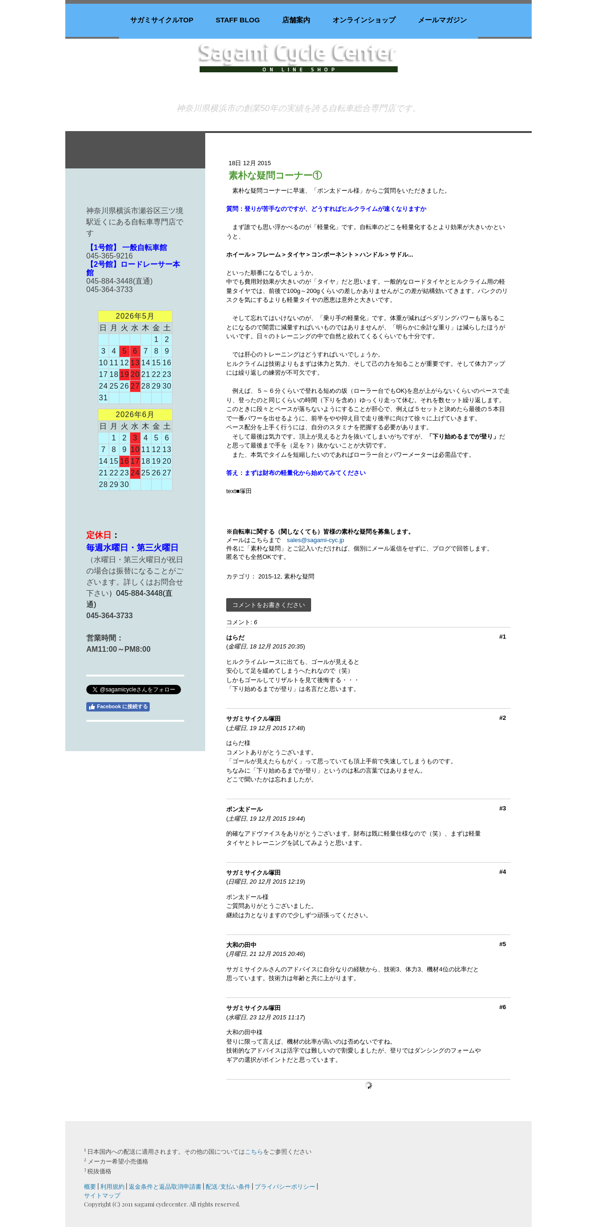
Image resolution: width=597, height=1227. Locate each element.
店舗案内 (296, 20)
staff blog (237, 20)
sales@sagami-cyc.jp (315, 540)
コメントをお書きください (268, 604)
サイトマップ (102, 1195)
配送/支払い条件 (228, 1186)
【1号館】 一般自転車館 (126, 247)
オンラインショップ (364, 20)
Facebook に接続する (118, 707)
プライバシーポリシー (285, 1186)
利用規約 (112, 1186)
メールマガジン (442, 20)
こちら (254, 1151)
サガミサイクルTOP (162, 20)
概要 (90, 1186)
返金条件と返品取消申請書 (165, 1186)
